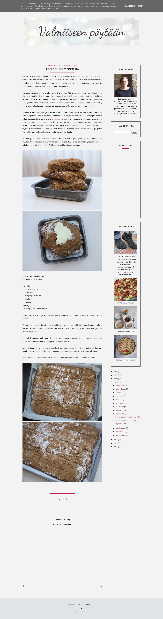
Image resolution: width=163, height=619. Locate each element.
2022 (116, 371)
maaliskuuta (121, 428)
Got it (140, 6)
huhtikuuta (120, 414)
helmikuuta (120, 431)
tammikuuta (121, 435)
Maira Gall (81, 612)
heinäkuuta (120, 403)
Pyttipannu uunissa (125, 303)
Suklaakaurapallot (125, 331)
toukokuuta (120, 410)
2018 (116, 439)
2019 (116, 382)
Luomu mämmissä (39, 122)
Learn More (129, 6)
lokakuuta (120, 392)
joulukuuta (120, 385)
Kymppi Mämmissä (61, 119)
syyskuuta (120, 396)
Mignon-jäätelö (121, 424)
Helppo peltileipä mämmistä (126, 420)
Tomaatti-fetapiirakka (125, 360)
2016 (116, 446)
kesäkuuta (120, 407)
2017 (116, 443)
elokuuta (119, 399)
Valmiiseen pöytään (85, 605)
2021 (116, 375)
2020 (116, 378)
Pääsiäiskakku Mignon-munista (127, 417)
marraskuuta (121, 389)
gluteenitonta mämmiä (81, 125)
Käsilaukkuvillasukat (126, 256)
